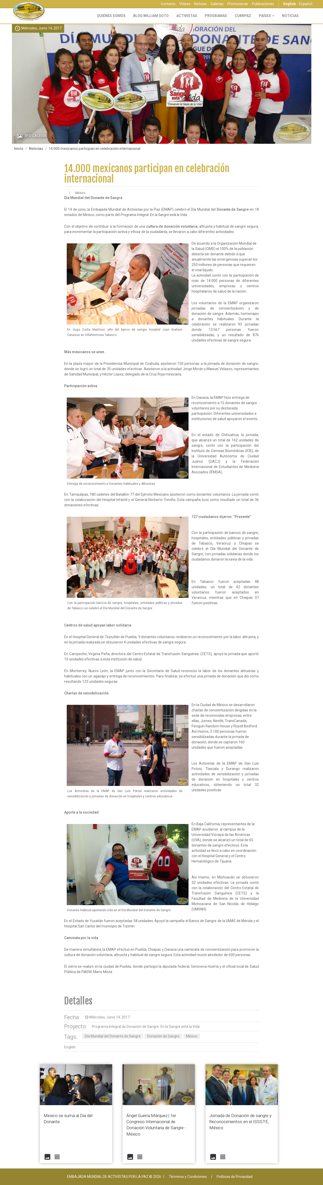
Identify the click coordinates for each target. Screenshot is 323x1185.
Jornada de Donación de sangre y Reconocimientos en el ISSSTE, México (240, 1121)
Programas (216, 16)
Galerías (217, 4)
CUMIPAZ (243, 16)
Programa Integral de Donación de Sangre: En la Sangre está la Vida (146, 1027)
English (289, 4)
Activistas (186, 16)
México (191, 1036)
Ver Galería (35, 136)
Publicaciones (263, 4)
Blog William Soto (151, 16)
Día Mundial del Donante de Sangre (113, 1036)
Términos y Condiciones (188, 1177)
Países (266, 16)
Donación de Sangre (163, 1036)
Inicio (18, 149)
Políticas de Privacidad (234, 1177)
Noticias (200, 4)
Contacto (168, 4)
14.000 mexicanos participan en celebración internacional (146, 174)
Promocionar (237, 4)
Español (305, 4)
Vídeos (184, 4)
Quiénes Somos (111, 16)
